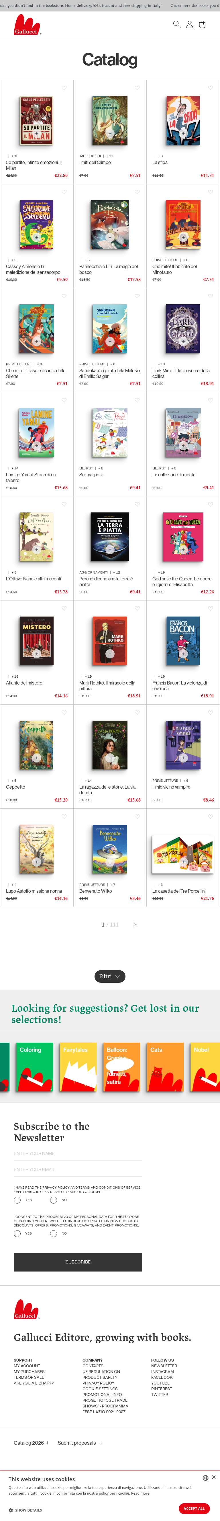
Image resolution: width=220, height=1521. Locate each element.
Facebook (162, 1378)
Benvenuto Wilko (95, 891)
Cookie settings (100, 1389)
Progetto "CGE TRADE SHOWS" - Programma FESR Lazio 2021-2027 (105, 1406)
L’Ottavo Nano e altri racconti (33, 579)
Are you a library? (34, 1383)
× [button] (213, 1477)
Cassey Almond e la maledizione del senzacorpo (33, 269)
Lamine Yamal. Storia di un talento (31, 477)
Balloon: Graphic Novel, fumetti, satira (138, 1066)
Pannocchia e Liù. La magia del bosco (108, 269)
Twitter (159, 1395)
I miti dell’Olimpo (95, 162)
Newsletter (164, 1366)
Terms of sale (29, 1378)
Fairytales (97, 1050)
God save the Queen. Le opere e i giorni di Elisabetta (182, 581)
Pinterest (161, 1389)
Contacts (92, 1366)
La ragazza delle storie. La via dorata (107, 789)
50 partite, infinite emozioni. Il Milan (34, 165)
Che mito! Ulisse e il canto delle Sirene (36, 373)
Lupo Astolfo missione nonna (34, 891)
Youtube (160, 1383)
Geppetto (15, 787)
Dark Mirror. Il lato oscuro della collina (181, 373)
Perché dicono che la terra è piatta (106, 581)
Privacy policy (98, 1383)
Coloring (51, 1050)
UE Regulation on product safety (101, 1375)
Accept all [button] (192, 1508)
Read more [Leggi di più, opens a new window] (140, 1492)
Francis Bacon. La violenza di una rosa (179, 685)
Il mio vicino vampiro (171, 787)
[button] (25, 1510)
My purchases (29, 1372)
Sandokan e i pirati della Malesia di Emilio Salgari (109, 373)
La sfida (160, 162)
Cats (177, 1050)
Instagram (162, 1372)
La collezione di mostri (173, 474)
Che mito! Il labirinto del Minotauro (174, 269)
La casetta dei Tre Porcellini (178, 891)
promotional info (102, 1395)
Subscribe (78, 1262)
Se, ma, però (91, 474)
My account (27, 1366)
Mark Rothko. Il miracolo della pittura (107, 685)
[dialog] (110, 1495)
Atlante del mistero (24, 683)
